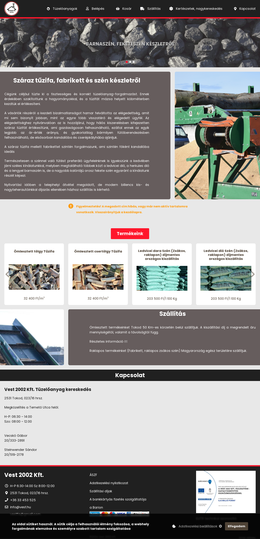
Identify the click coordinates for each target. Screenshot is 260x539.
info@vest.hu (20, 507)
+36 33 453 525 (23, 500)
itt (125, 341)
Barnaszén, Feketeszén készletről (130, 44)
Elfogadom (236, 526)
